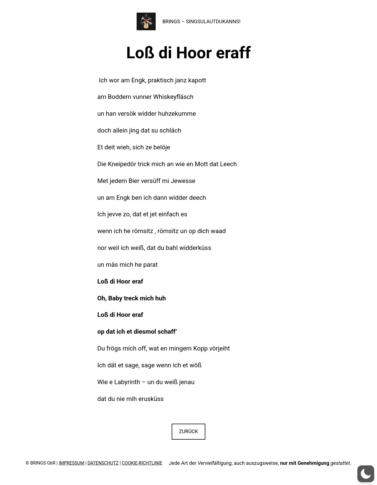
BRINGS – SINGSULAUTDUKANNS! (201, 21)
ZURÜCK (188, 431)
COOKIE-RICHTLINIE (142, 463)
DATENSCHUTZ (103, 463)
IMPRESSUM (71, 463)
